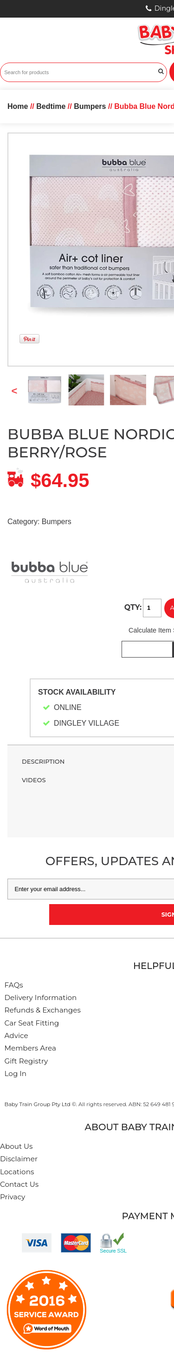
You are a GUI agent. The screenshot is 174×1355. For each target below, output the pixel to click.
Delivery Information (41, 997)
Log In (16, 1073)
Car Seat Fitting (32, 1023)
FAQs (14, 985)
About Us (16, 1146)
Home (17, 106)
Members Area (30, 1048)
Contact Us (19, 1184)
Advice (16, 1035)
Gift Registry (26, 1061)
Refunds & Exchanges (43, 1010)
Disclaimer (19, 1158)
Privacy (12, 1196)
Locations (17, 1171)
